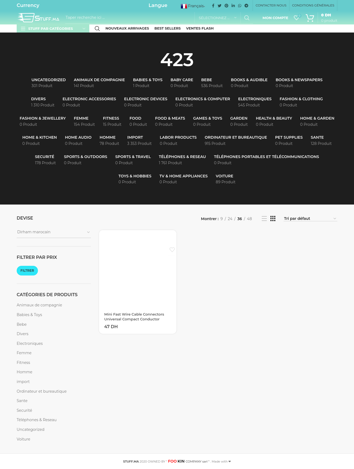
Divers (23, 333)
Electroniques (30, 343)
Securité (24, 410)
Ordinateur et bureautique (42, 391)
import (23, 381)
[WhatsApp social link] (239, 5)
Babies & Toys (29, 314)
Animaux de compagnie (39, 305)
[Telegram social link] (246, 5)
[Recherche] (159, 18)
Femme (24, 352)
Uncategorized (30, 429)
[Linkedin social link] (233, 5)
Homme (24, 372)
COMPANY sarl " (189, 461)
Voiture (23, 439)
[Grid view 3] (272, 218)
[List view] (264, 218)
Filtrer (27, 270)
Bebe (22, 324)
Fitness (23, 362)
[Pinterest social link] (226, 5)
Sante (22, 400)
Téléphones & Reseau (36, 419)
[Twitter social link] (219, 5)
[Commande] (310, 218)
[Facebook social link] (213, 5)
